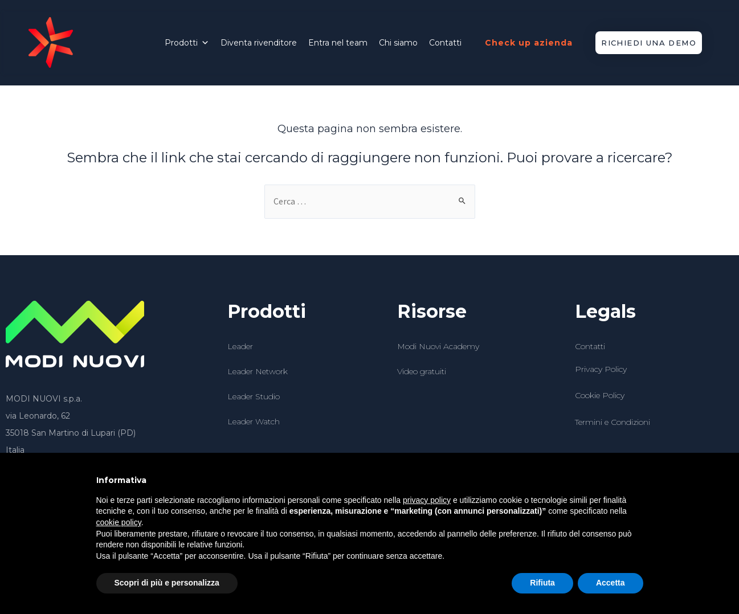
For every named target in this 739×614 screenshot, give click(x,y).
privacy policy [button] (427, 500)
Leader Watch (253, 421)
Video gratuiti (421, 371)
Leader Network (257, 371)
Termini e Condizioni (612, 422)
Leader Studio (253, 396)
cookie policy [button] (118, 522)
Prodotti (187, 43)
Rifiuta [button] (542, 582)
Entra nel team (338, 43)
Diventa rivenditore (259, 43)
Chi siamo (398, 43)
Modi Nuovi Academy (438, 346)
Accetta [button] (610, 582)
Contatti (445, 43)
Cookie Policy (599, 395)
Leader (240, 346)
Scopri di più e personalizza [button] (167, 582)
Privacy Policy (601, 369)
